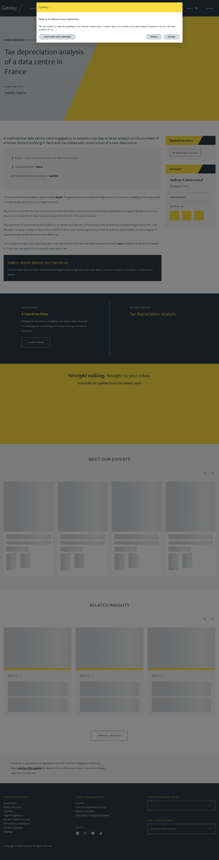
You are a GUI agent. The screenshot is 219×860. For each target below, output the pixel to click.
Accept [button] (171, 36)
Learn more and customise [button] (57, 36)
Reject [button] (154, 36)
